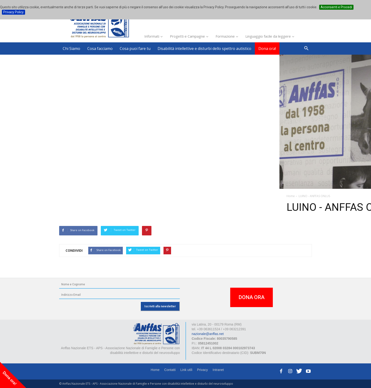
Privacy (202, 370)
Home (155, 370)
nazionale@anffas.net (208, 334)
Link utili (186, 370)
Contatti (170, 370)
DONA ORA (251, 297)
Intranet (218, 370)
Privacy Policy (13, 12)
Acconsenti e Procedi (336, 7)
